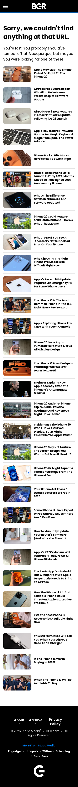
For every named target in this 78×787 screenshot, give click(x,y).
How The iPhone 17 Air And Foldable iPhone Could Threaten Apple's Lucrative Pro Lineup (53, 598)
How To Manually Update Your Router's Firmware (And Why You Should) (51, 535)
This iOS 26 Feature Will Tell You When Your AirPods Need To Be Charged (53, 640)
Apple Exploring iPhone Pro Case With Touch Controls (53, 325)
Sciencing (63, 751)
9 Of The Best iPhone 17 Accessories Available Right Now (53, 619)
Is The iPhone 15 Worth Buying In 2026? (49, 660)
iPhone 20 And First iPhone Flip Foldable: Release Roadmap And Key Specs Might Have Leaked (52, 409)
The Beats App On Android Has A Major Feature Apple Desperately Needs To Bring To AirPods (53, 577)
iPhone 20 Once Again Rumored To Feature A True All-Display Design (53, 346)
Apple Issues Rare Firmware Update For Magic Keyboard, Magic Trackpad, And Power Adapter (54, 136)
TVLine (47, 751)
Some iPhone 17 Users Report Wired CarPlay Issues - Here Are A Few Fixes (53, 514)
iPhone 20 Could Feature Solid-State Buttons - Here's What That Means (53, 220)
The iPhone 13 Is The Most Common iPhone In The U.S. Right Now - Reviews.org (53, 304)
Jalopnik (32, 751)
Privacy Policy (55, 721)
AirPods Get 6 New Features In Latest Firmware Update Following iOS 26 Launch (53, 115)
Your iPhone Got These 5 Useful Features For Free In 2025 (52, 493)
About (19, 720)
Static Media (31, 731)
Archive (35, 720)
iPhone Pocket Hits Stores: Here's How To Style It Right (52, 157)
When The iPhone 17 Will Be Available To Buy (53, 681)
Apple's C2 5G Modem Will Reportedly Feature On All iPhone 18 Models (52, 556)
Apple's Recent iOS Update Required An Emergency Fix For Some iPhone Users (53, 283)
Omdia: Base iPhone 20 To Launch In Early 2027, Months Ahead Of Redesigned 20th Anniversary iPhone (54, 178)
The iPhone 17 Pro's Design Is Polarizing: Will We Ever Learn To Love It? (53, 367)
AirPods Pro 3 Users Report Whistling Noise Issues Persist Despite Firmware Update (52, 94)
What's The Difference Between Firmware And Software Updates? (50, 199)
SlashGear (41, 756)
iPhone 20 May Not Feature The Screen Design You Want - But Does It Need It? (52, 451)
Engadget (15, 751)
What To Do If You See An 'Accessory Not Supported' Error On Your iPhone (52, 241)
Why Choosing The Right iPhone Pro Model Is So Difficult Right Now (51, 262)
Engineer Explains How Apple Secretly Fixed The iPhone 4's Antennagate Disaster (51, 388)
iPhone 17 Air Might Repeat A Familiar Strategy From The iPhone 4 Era (53, 472)
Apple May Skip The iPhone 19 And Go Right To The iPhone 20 (53, 73)
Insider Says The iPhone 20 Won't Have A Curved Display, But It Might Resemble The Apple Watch (53, 430)
